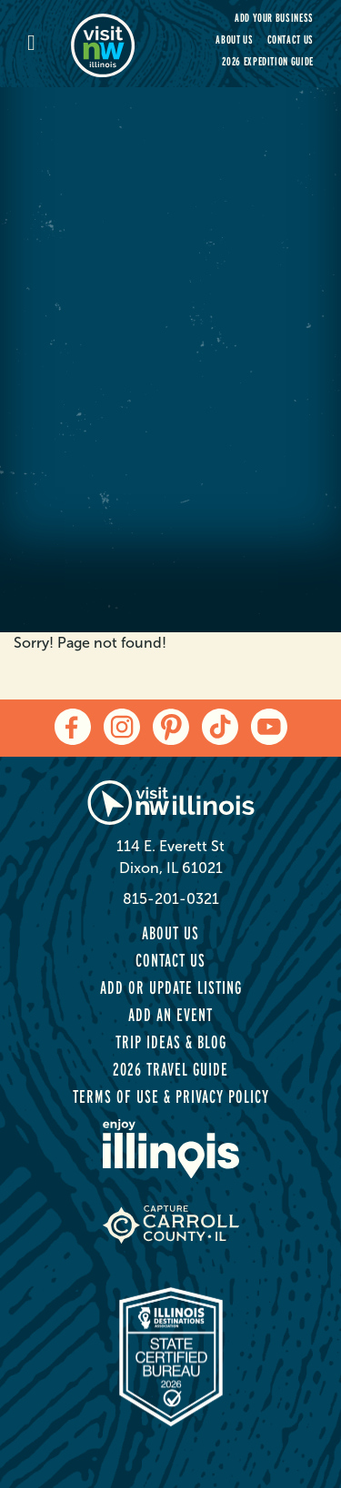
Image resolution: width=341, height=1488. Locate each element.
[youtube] (269, 727)
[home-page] (114, 43)
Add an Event (170, 1015)
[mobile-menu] (49, 44)
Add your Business (274, 18)
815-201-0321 (171, 899)
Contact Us (291, 39)
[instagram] (122, 727)
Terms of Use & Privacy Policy (171, 1096)
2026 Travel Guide (170, 1069)
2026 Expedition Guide (268, 61)
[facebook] (73, 727)
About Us (234, 39)
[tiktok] (220, 727)
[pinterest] (171, 727)
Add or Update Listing (171, 987)
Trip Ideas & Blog (170, 1042)
